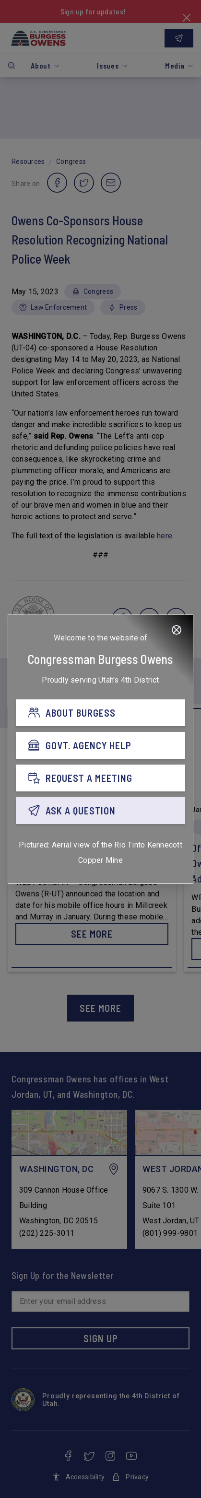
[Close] (176, 630)
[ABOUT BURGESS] (100, 712)
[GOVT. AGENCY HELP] (100, 745)
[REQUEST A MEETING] (100, 778)
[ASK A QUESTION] (100, 810)
